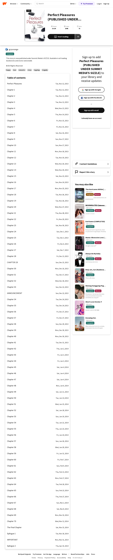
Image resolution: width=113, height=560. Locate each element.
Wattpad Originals (24, 554)
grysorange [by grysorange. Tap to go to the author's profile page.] (13, 49)
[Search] (37, 3)
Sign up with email (91, 110)
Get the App (47, 554)
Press (93, 554)
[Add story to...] (78, 36)
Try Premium (86, 4)
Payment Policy (50, 558)
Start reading (61, 37)
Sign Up (106, 4)
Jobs (87, 554)
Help (69, 558)
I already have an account (91, 118)
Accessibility (61, 558)
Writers (64, 554)
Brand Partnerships (77, 554)
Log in (99, 4)
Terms (34, 558)
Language (56, 554)
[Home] (5, 3)
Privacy (40, 558)
